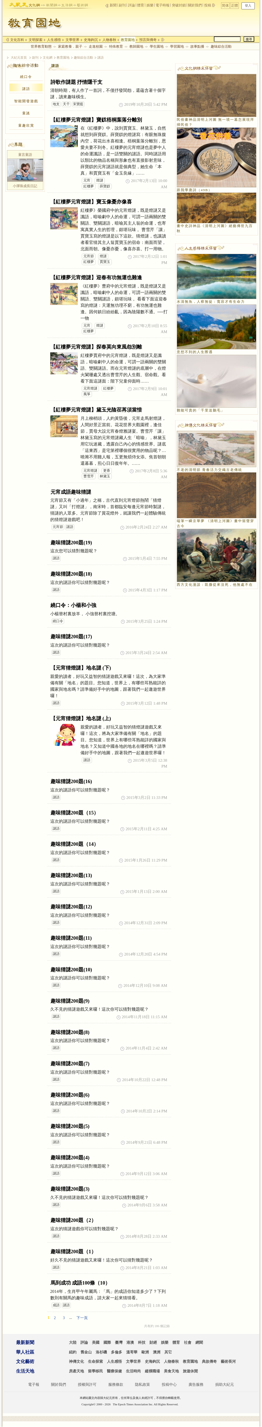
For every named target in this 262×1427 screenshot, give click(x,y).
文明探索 (36, 40)
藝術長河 (228, 1362)
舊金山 (86, 1352)
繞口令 (26, 77)
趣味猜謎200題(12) (71, 906)
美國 (95, 1343)
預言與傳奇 (148, 40)
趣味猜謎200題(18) (71, 574)
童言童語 (25, 155)
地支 (56, 104)
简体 (241, 5)
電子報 (33, 1385)
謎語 (100, 57)
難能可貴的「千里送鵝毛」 (201, 410)
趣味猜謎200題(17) (71, 636)
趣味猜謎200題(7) (70, 1063)
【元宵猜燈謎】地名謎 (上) (81, 718)
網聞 (199, 1343)
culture (34, 3)
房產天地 (76, 1371)
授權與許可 (87, 1385)
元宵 (86, 180)
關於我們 (195, 5)
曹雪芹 (88, 476)
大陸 (72, 1343)
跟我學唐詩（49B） (194, 190)
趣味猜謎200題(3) (70, 1189)
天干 (66, 104)
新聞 (113, 5)
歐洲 (145, 1352)
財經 (153, 1343)
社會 (187, 1343)
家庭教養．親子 (70, 46)
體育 (140, 5)
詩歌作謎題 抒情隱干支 (77, 82)
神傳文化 (76, 1362)
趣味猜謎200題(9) (70, 1001)
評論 (131, 5)
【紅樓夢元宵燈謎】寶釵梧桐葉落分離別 (96, 120)
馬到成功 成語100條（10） (80, 1283)
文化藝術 (25, 1361)
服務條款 (115, 1385)
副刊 (122, 5)
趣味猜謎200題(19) (71, 542)
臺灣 (118, 1343)
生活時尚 (133, 1371)
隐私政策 (142, 1385)
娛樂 (150, 5)
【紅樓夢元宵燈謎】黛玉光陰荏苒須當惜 (96, 410)
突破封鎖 (179, 5)
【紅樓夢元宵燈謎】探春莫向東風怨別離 (96, 347)
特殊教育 (116, 46)
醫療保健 (114, 1371)
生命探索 (95, 1362)
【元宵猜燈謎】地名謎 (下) (81, 668)
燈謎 (99, 180)
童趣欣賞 (26, 125)
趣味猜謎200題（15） (75, 813)
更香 (106, 471)
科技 (141, 1343)
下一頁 (82, 1318)
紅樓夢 (88, 186)
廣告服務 (195, 1385)
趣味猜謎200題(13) (71, 875)
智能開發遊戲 (26, 101)
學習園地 (177, 46)
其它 (168, 1352)
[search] (227, 39)
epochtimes (18, 4)
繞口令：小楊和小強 (73, 605)
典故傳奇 (209, 1362)
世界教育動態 (41, 46)
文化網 (47, 57)
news (49, 4)
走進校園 (96, 46)
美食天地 (171, 1371)
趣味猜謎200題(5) (70, 1126)
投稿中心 (169, 1385)
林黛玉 (105, 476)
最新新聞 (25, 1342)
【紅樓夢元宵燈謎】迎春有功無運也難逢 (96, 277)
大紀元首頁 (19, 57)
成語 (56, 1305)
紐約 (72, 1352)
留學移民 (95, 1371)
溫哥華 (131, 1352)
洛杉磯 (101, 1352)
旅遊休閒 (190, 1371)
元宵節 (88, 256)
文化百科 (17, 40)
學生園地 (157, 46)
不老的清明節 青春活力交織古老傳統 (209, 470)
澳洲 (156, 1352)
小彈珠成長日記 (25, 186)
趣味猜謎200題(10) (71, 969)
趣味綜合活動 (221, 46)
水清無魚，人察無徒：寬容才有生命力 (211, 302)
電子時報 (162, 5)
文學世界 (72, 40)
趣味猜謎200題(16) (71, 781)
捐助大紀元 (224, 1385)
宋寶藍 (78, 104)
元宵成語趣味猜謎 (71, 492)
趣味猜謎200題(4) (70, 1157)
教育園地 (128, 40)
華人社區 (25, 1352)
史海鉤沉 (91, 40)
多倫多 (116, 1352)
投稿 (208, 5)
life (65, 4)
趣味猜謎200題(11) (71, 938)
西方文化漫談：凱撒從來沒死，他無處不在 (215, 585)
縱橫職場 (152, 1371)
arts (80, 4)
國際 (107, 1343)
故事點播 (197, 46)
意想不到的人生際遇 (195, 352)
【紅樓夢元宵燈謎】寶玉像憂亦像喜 (91, 202)
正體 (250, 5)
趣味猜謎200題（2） (73, 1220)
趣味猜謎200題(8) (70, 1032)
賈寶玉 (105, 262)
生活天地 (25, 1371)
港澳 (130, 1343)
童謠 (26, 113)
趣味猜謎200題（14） (75, 844)
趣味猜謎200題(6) (70, 1095)
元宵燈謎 (90, 388)
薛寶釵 (105, 186)
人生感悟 (54, 40)
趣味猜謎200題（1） (73, 1251)
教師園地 (136, 46)
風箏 (86, 394)
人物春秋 (109, 40)
